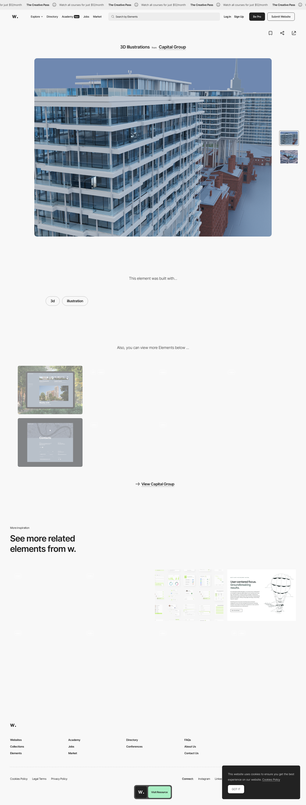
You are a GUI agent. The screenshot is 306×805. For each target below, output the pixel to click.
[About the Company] (256, 390)
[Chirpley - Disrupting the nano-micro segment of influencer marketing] (44, 594)
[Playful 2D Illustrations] (261, 595)
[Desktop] (50, 390)
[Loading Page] (187, 442)
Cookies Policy (19, 778)
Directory (52, 16)
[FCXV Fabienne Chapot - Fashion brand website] (189, 651)
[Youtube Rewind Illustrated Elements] (117, 594)
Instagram (204, 778)
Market (97, 16)
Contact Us (191, 753)
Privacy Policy (59, 778)
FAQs (187, 739)
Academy (70, 16)
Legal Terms (39, 778)
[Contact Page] (50, 442)
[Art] (118, 442)
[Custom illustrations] (261, 652)
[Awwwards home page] (141, 792)
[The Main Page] (187, 390)
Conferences (134, 746)
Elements (16, 753)
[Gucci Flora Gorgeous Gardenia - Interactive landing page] (117, 651)
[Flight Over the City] (118, 390)
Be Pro (257, 16)
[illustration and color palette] (44, 652)
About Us (190, 746)
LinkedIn (220, 778)
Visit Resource (159, 792)
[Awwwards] (15, 16)
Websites (16, 739)
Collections (17, 746)
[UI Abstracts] (189, 595)
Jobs (86, 16)
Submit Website (281, 16)
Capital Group (172, 47)
